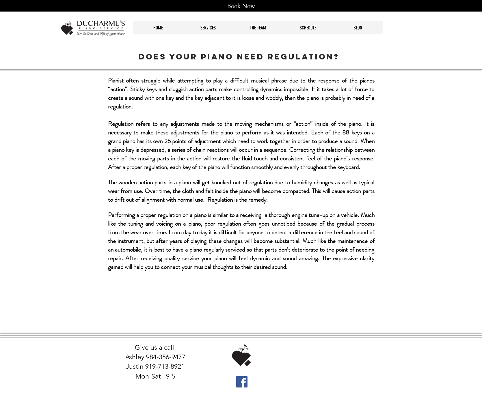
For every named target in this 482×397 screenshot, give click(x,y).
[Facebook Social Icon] (241, 381)
